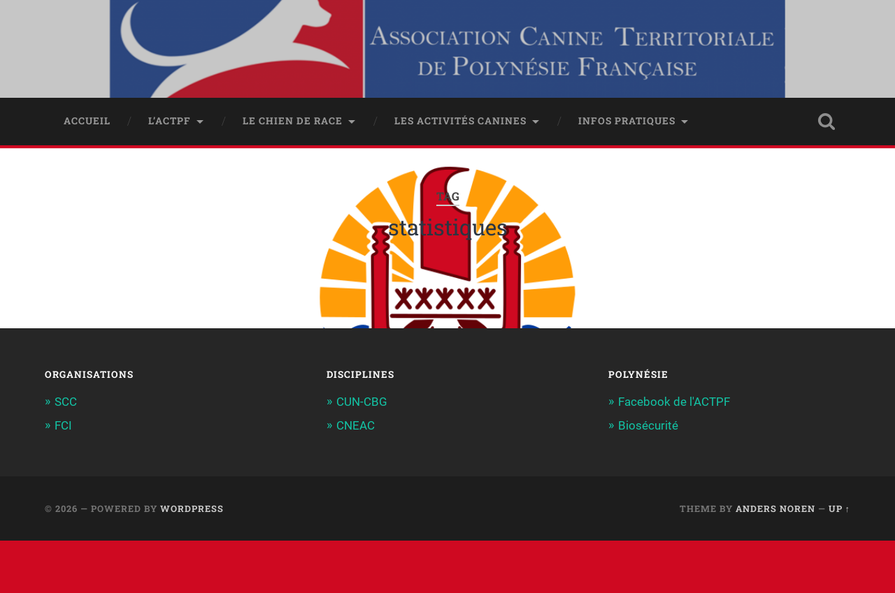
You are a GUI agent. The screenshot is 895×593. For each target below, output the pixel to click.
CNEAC (355, 425)
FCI (63, 425)
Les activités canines (460, 121)
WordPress (192, 508)
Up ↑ (839, 508)
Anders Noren (775, 508)
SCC (66, 402)
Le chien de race (293, 121)
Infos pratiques (626, 121)
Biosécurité (648, 425)
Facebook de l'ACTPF (674, 402)
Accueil (87, 121)
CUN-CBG (361, 402)
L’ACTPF (169, 121)
